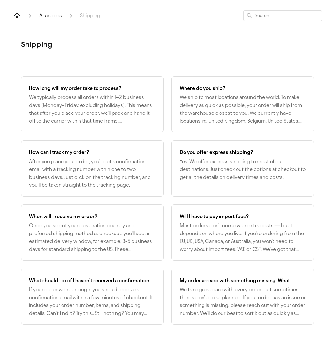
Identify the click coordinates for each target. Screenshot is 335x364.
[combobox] (282, 15)
